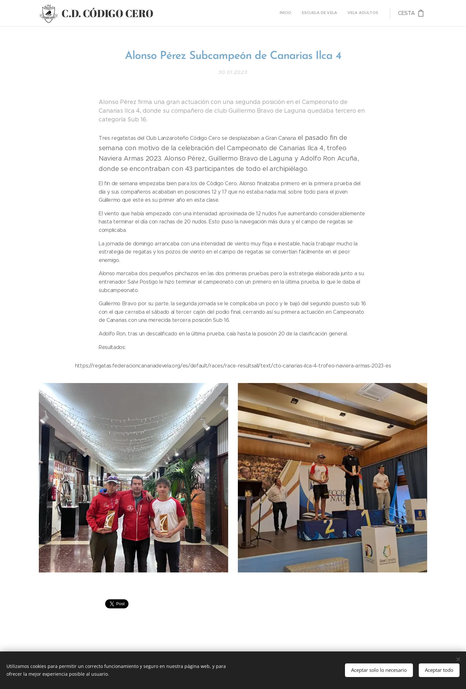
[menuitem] (359, 13)
